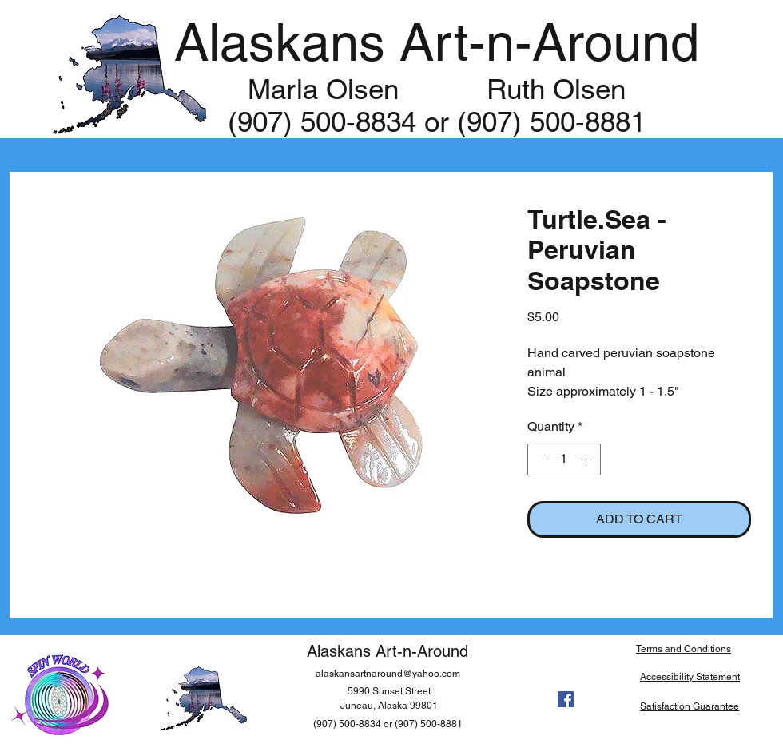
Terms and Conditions (683, 648)
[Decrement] (541, 459)
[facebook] (566, 699)
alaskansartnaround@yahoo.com (388, 673)
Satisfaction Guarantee (689, 706)
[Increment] (587, 459)
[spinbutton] (564, 459)
